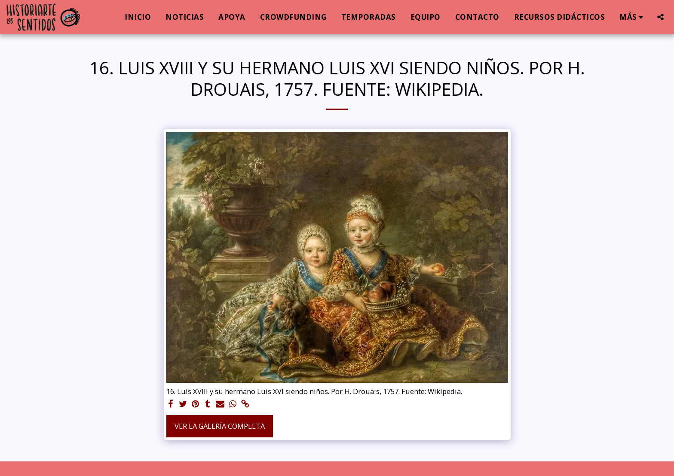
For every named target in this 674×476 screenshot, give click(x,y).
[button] (660, 17)
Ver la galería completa (220, 426)
